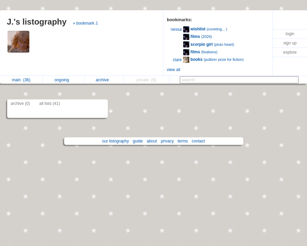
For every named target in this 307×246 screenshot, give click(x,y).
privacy (167, 141)
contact (198, 141)
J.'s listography (37, 21)
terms (183, 141)
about (152, 141)
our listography (115, 141)
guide (138, 141)
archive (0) (20, 103)
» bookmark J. (86, 23)
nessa (176, 29)
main (21, 80)
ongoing (64, 80)
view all (173, 69)
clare (177, 59)
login (290, 33)
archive (104, 80)
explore (289, 52)
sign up (290, 43)
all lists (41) (49, 103)
